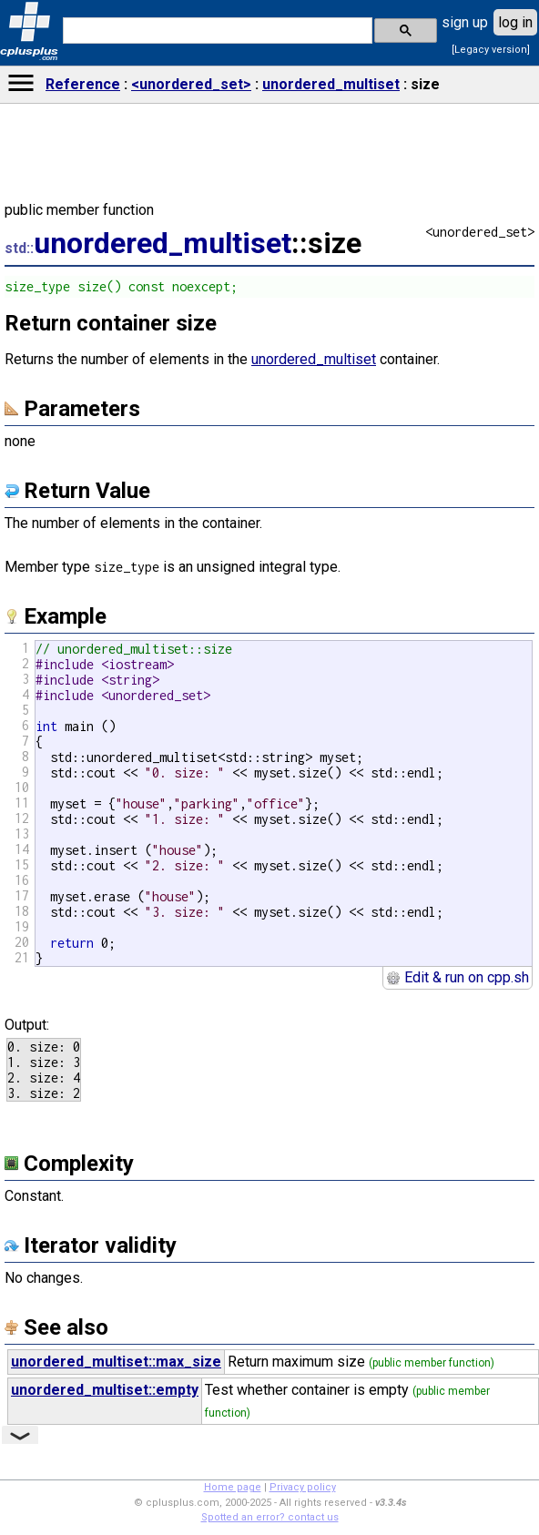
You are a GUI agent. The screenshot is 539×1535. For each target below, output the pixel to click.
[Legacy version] (491, 50)
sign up (465, 22)
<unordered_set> (191, 84)
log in (515, 22)
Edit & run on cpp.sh (457, 977)
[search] (216, 31)
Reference (83, 84)
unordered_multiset (331, 84)
